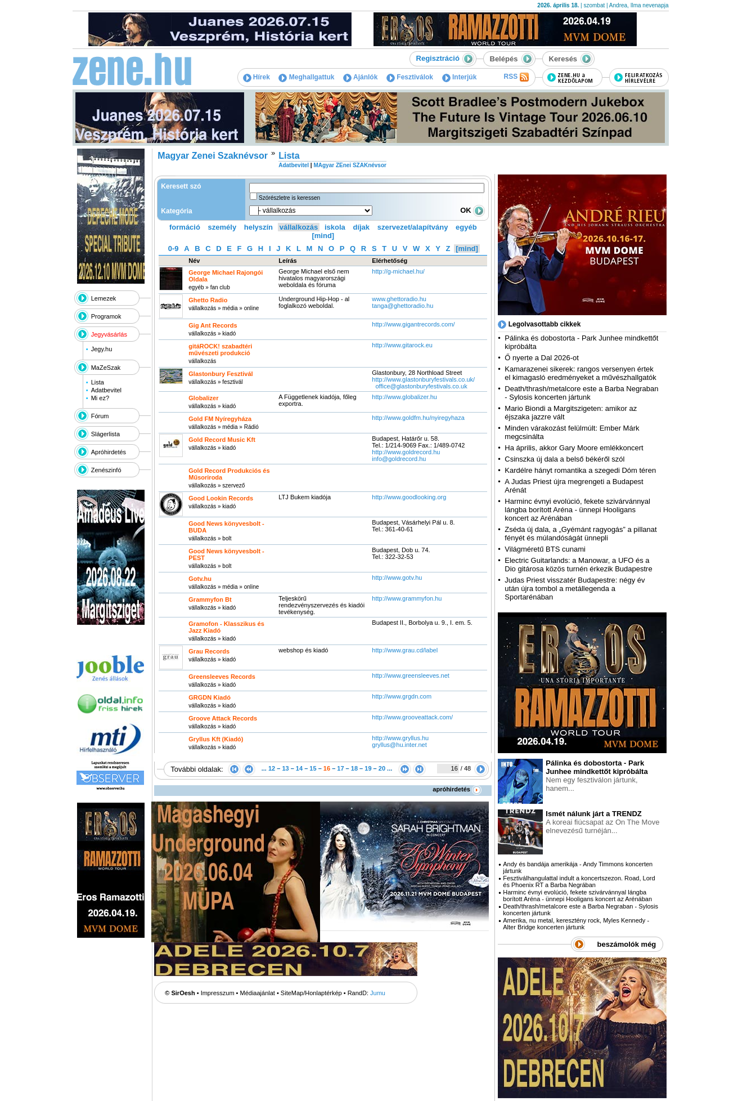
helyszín (258, 227)
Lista (97, 382)
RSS (515, 77)
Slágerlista (105, 434)
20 (382, 768)
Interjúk (459, 77)
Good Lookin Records (220, 498)
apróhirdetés (457, 789)
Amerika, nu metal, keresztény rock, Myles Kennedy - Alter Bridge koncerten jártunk (576, 923)
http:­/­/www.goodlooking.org (409, 497)
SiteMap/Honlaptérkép (311, 993)
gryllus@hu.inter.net (399, 744)
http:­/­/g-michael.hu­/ (398, 271)
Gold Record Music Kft (221, 439)
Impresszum (218, 993)
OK (472, 210)
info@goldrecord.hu (399, 458)
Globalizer (203, 398)
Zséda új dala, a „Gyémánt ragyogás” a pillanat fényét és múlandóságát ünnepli (580, 533)
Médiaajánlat (257, 993)
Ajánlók (360, 77)
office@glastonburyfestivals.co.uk (421, 386)
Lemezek (103, 298)
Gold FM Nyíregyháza (219, 418)
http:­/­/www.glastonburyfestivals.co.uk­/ (423, 379)
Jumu (377, 993)
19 (367, 768)
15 (312, 768)
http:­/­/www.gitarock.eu (402, 345)
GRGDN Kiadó (209, 697)
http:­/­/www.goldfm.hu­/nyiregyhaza (418, 417)
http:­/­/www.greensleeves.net (410, 675)
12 (271, 768)
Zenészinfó (106, 470)
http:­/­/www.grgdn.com (402, 696)
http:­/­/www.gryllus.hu (400, 738)
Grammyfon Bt (209, 599)
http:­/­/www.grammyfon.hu (407, 598)
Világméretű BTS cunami (545, 549)
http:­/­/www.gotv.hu (397, 577)
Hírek (256, 77)
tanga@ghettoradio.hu (402, 305)
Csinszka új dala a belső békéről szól (564, 459)
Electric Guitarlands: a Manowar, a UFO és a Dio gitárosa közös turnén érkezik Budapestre (578, 564)
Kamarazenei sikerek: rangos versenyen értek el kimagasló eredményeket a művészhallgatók (580, 373)
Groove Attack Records (222, 718)
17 (340, 768)
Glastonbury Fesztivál (220, 373)
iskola (335, 227)
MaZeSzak (106, 367)
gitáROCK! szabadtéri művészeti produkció (220, 349)
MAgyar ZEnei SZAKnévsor (349, 165)
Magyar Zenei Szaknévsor (213, 155)
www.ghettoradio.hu (399, 299)
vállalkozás (299, 227)
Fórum (100, 416)
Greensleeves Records (221, 676)
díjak (361, 227)
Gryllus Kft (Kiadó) (215, 739)
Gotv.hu (200, 578)
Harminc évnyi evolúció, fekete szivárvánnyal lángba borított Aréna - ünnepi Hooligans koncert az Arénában (577, 509)
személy (222, 227)
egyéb (466, 227)
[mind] (323, 235)
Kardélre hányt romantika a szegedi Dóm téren (580, 470)
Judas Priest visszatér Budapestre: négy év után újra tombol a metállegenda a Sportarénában (575, 588)
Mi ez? (100, 398)
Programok (106, 316)
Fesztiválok (409, 77)
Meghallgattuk (306, 77)
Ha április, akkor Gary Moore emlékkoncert (574, 448)
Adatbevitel (106, 390)
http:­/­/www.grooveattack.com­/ (412, 717)
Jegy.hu (101, 349)
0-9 (173, 248)
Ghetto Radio (207, 300)
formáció (184, 227)
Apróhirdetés (108, 452)
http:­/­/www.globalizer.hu (404, 396)
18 (354, 768)
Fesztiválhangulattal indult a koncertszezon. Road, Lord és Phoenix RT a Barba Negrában (579, 881)
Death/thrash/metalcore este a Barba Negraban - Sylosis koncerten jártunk (581, 392)
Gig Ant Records (212, 325)
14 (299, 768)
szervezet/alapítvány (412, 227)
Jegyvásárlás (109, 334)
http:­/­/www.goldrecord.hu (406, 452)
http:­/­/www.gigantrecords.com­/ (413, 324)
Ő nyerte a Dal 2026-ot (542, 357)
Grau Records (209, 651)
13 (285, 768)
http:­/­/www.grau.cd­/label (405, 650)
